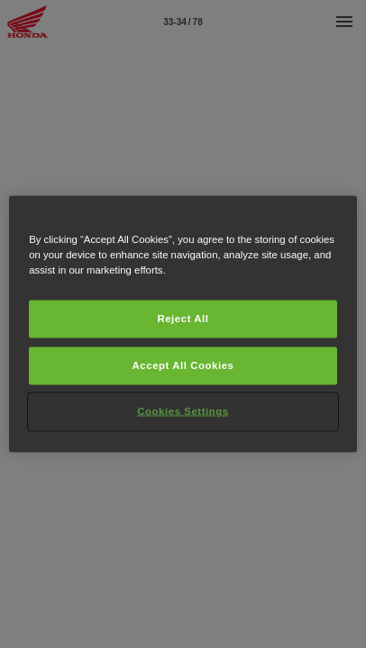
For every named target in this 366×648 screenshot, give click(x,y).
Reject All (182, 318)
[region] (183, 324)
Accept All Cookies (183, 365)
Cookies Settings (182, 411)
